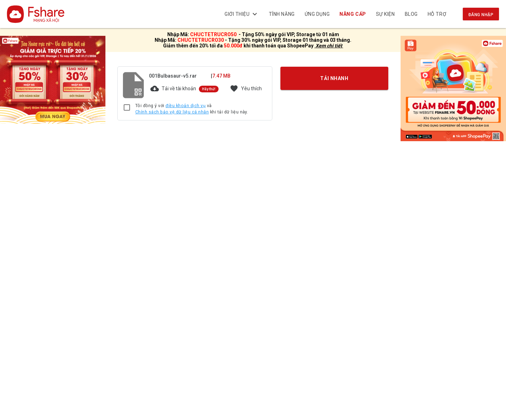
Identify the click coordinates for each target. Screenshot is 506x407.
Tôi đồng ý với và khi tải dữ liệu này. (191, 109)
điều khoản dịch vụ (186, 105)
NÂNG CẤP (353, 14)
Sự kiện (385, 14)
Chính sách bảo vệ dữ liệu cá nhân (172, 112)
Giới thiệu (242, 14)
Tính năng (282, 14)
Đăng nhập (480, 14)
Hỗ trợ (437, 14)
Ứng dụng (317, 14)
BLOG (411, 14)
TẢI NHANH (334, 78)
